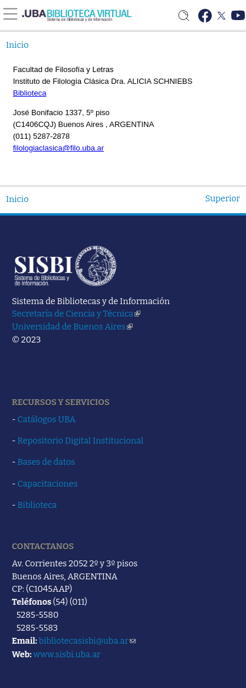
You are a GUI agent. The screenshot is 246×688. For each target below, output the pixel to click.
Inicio (17, 45)
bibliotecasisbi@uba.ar (87, 640)
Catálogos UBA (47, 419)
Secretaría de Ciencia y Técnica (76, 313)
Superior (222, 198)
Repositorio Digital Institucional (81, 440)
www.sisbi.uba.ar (66, 654)
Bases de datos (47, 462)
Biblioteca (37, 505)
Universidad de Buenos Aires (72, 326)
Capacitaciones (48, 483)
